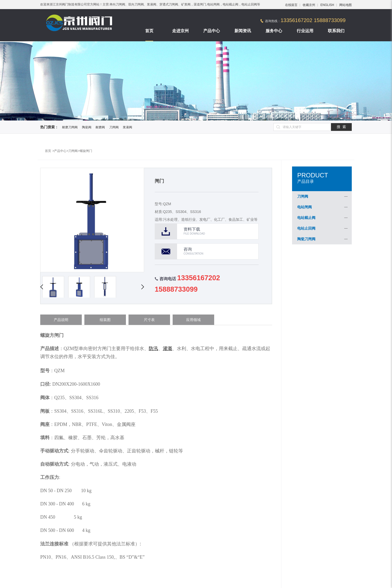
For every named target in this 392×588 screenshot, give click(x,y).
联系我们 (336, 31)
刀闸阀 (114, 127)
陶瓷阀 (86, 127)
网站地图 (345, 5)
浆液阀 (127, 127)
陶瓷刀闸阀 (306, 239)
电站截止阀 (306, 218)
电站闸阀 (304, 207)
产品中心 (211, 31)
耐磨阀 (100, 127)
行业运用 (305, 31)
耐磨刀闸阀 (70, 127)
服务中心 (274, 31)
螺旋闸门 (86, 151)
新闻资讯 (242, 31)
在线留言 (291, 5)
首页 (149, 31)
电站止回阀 (306, 228)
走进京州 (180, 31)
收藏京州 (309, 5)
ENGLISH (327, 5)
